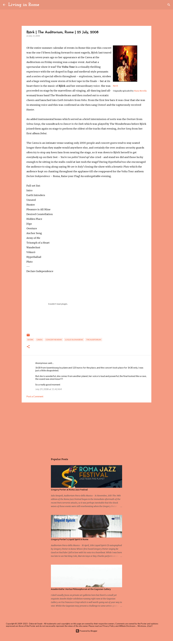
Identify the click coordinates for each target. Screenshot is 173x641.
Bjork (115, 86)
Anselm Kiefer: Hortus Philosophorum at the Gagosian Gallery (81, 589)
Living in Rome (23, 4)
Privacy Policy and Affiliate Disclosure (119, 626)
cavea (39, 339)
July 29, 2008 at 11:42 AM (48, 389)
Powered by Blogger (86, 631)
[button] (28, 347)
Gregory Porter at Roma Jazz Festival (69, 489)
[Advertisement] (86, 428)
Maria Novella (140, 91)
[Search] (43, 4)
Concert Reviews (54, 339)
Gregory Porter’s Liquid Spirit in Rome (69, 539)
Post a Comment (34, 396)
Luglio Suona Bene (74, 339)
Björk (30, 339)
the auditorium (93, 339)
